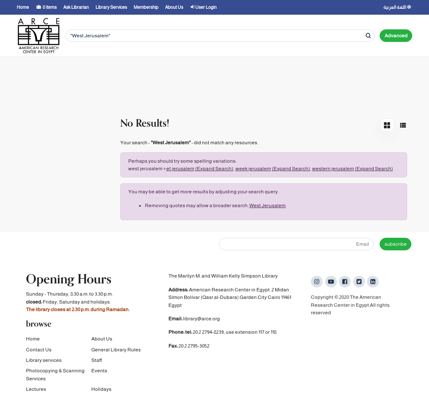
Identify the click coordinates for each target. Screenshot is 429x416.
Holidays (101, 390)
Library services (44, 361)
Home (33, 340)
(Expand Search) (214, 169)
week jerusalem (253, 169)
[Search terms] (220, 35)
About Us (101, 340)
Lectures (36, 390)
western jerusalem (333, 169)
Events (99, 372)
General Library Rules (116, 351)
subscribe (396, 244)
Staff (96, 361)
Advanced (396, 36)
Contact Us (39, 351)
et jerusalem (180, 169)
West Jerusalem (267, 205)
